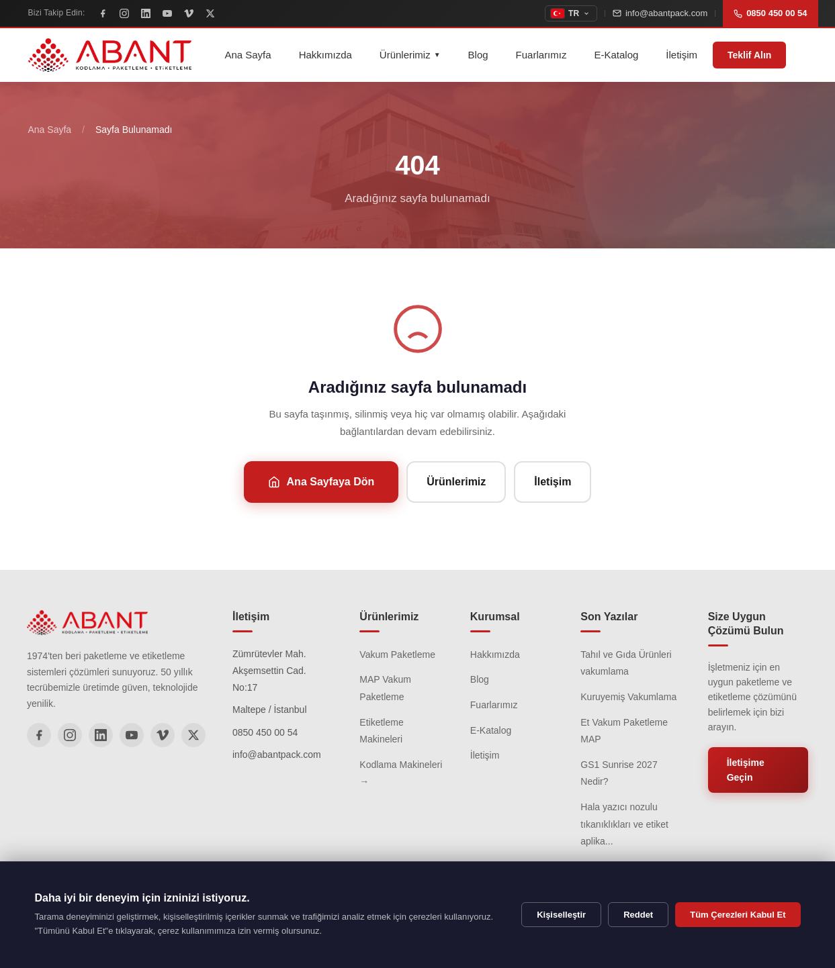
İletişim (681, 54)
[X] (210, 13)
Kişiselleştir (561, 915)
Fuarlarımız (541, 54)
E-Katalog (616, 54)
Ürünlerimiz (410, 54)
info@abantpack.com (660, 13)
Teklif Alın (749, 55)
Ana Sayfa (247, 54)
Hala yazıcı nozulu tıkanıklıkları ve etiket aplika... (624, 824)
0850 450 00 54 (770, 13)
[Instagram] (124, 13)
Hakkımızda (325, 54)
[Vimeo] (188, 13)
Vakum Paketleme (397, 654)
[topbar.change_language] (571, 13)
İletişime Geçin (745, 770)
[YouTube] (167, 13)
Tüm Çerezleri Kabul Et (737, 915)
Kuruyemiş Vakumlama (628, 696)
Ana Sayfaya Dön (321, 482)
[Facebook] (102, 13)
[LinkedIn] (145, 13)
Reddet (638, 915)
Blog (478, 54)
